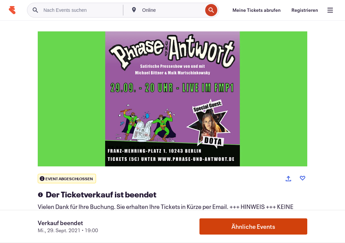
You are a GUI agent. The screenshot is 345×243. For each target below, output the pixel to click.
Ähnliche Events (253, 226)
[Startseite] (12, 10)
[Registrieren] (304, 10)
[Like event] (302, 178)
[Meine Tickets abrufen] (256, 10)
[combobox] (171, 10)
